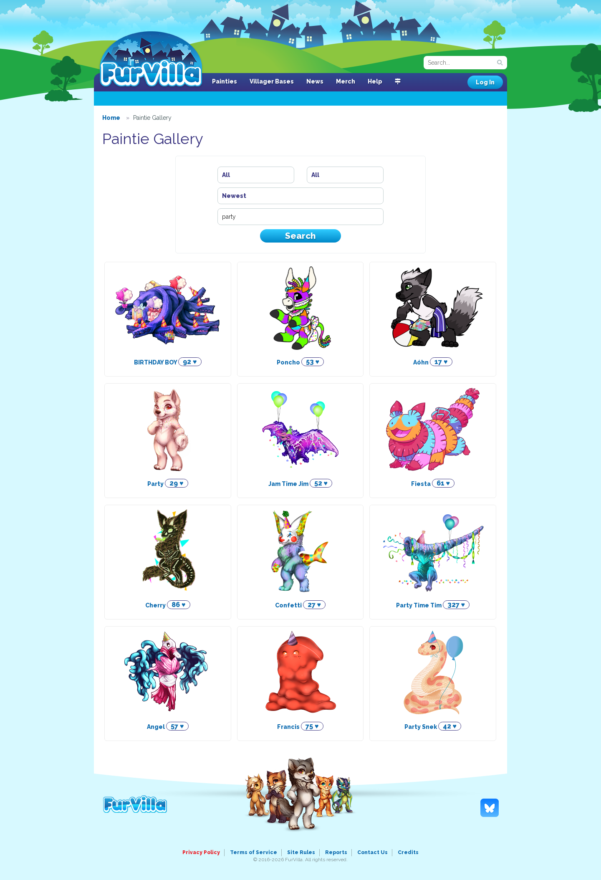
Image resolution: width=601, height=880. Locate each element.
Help (375, 81)
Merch (345, 81)
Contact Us (372, 852)
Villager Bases (272, 81)
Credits (408, 852)
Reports (336, 852)
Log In (485, 82)
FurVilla (151, 59)
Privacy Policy (201, 852)
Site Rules (301, 852)
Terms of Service (253, 852)
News (314, 81)
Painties (224, 81)
